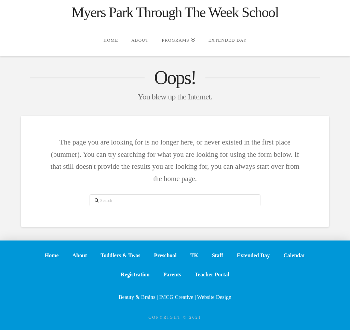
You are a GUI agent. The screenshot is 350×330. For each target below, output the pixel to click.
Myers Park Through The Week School (175, 12)
